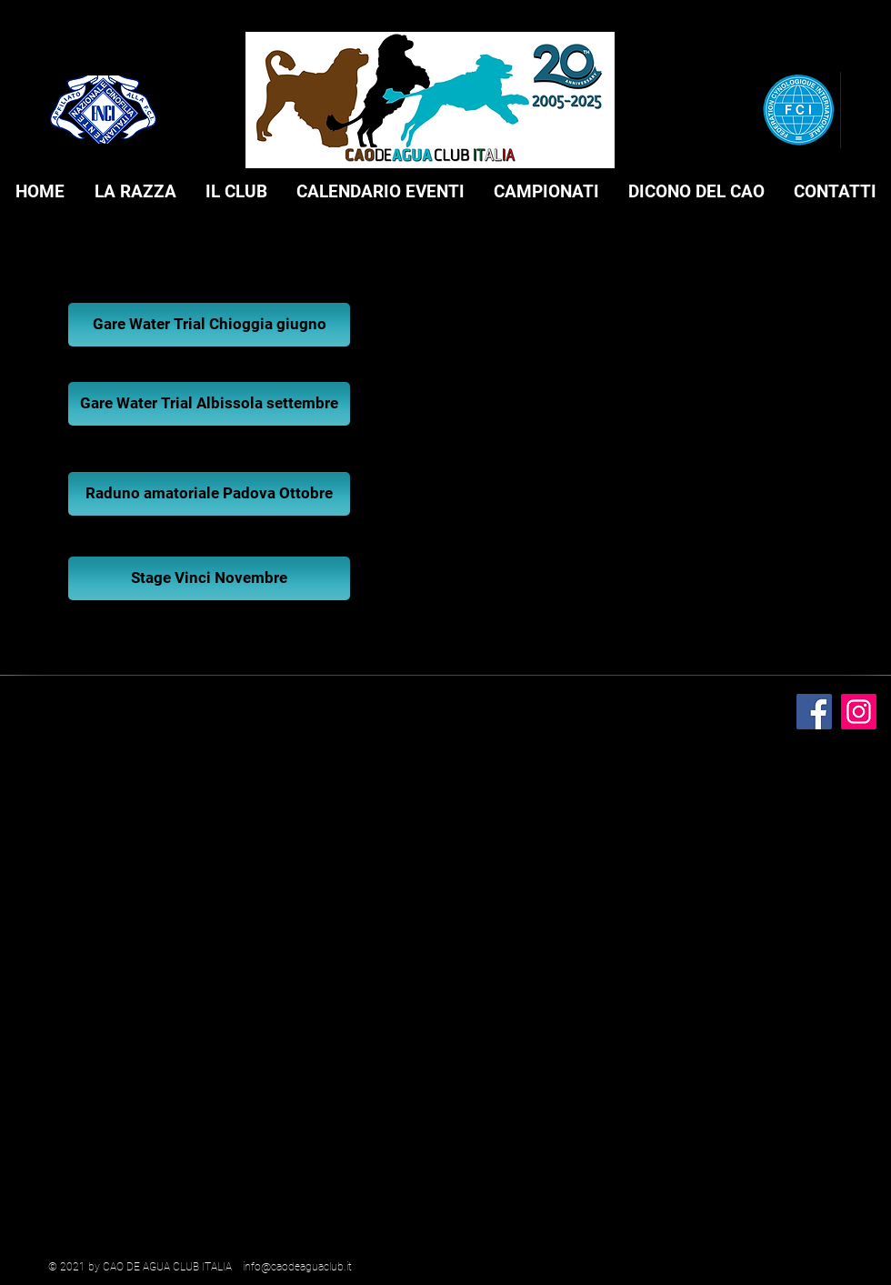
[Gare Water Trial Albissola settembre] (209, 404)
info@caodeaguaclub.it (297, 1266)
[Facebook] (814, 711)
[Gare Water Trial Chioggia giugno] (209, 324)
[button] (135, 192)
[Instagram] (858, 711)
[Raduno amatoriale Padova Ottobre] (209, 494)
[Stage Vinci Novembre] (209, 578)
